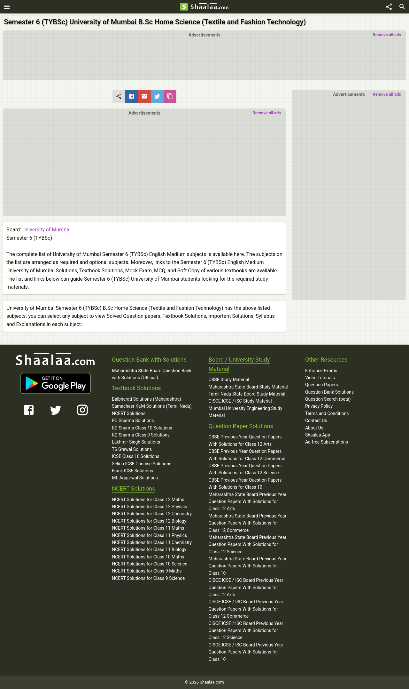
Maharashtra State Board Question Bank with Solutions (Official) (151, 374)
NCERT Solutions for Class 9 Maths (146, 570)
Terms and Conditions (327, 413)
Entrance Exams (321, 370)
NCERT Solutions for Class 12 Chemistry (152, 513)
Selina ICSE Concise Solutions (141, 463)
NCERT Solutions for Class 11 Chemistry (152, 542)
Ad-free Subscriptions (326, 442)
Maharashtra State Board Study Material (248, 386)
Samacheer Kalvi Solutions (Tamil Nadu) (152, 406)
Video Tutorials (320, 377)
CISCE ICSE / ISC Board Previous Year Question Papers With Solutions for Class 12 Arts (246, 587)
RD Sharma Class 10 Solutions (142, 427)
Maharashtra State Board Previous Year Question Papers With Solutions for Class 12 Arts (248, 501)
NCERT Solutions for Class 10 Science (149, 563)
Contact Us (316, 420)
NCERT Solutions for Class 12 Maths (148, 499)
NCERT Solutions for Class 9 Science (148, 578)
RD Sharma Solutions (133, 420)
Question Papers (321, 384)
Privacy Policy (319, 406)
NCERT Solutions (128, 413)
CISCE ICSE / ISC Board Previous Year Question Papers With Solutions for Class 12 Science (246, 630)
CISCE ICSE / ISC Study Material (240, 401)
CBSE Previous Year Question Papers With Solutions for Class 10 (245, 483)
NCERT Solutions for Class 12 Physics (149, 506)
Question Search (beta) (328, 399)
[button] (144, 161)
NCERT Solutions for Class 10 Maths (148, 556)
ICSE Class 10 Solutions (135, 456)
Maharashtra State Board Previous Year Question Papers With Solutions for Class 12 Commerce (248, 523)
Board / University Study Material (239, 364)
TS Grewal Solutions (132, 449)
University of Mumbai (46, 230)
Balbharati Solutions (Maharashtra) (146, 399)
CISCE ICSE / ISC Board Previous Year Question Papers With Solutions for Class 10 (246, 652)
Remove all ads (387, 34)
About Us (314, 427)
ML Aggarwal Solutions (135, 477)
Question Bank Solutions (329, 392)
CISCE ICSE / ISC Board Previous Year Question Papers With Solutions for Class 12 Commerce (246, 609)
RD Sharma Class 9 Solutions (141, 434)
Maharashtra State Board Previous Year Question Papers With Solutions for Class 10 (248, 566)
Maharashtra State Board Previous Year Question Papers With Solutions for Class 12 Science (248, 544)
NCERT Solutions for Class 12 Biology (149, 521)
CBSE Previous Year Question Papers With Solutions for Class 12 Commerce (247, 455)
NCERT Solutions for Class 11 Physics (149, 535)
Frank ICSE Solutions (132, 470)
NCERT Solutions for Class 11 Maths (148, 528)
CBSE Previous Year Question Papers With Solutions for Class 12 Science (245, 469)
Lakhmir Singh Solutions (136, 442)
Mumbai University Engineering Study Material (245, 412)
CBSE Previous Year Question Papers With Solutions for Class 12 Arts (245, 440)
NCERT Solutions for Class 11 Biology (149, 549)
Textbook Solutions (136, 388)
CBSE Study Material (229, 379)
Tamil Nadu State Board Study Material (247, 394)
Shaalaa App (317, 434)
